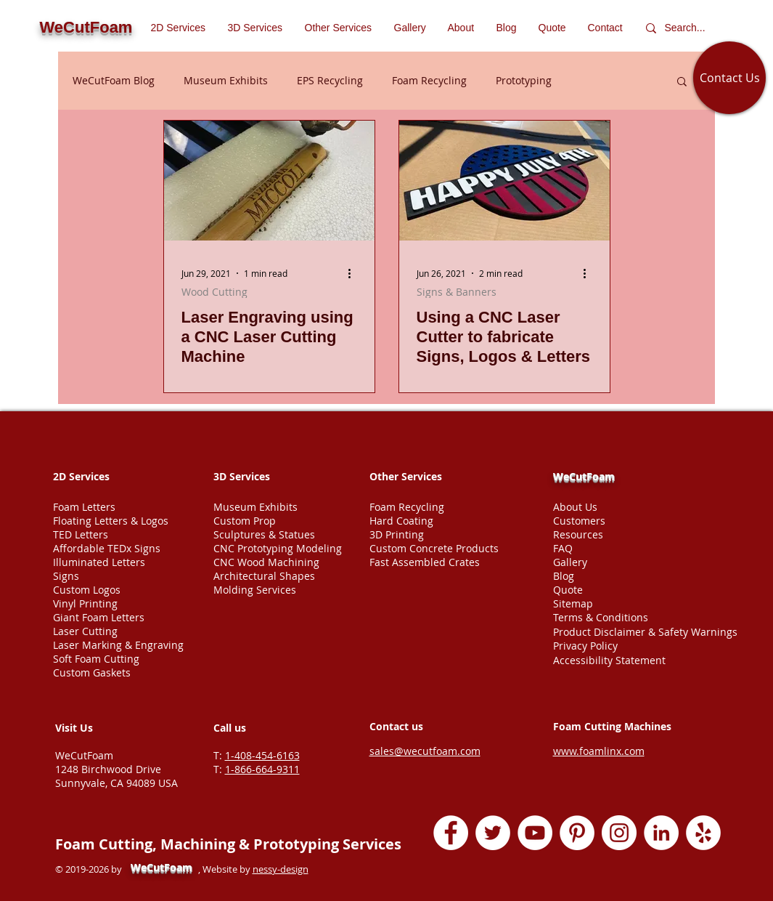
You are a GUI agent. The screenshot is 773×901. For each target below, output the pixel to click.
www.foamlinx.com (599, 751)
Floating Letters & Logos (110, 521)
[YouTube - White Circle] (535, 832)
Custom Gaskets (92, 672)
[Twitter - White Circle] (492, 832)
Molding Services (254, 590)
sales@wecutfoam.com (424, 751)
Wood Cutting (214, 292)
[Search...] (688, 28)
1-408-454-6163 (262, 755)
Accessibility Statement (609, 660)
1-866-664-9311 (262, 769)
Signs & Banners (456, 292)
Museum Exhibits (226, 80)
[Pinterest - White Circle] (577, 832)
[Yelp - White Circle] (703, 832)
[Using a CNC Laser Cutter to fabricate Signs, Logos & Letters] (504, 181)
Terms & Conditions (600, 617)
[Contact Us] (729, 77)
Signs (66, 576)
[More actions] (355, 273)
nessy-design (280, 869)
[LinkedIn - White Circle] (661, 832)
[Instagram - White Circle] (619, 832)
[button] (338, 27)
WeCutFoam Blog (114, 80)
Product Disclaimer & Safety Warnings (645, 632)
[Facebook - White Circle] (450, 832)
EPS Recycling (330, 80)
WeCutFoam (584, 476)
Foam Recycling (429, 80)
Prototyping (524, 80)
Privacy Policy (585, 645)
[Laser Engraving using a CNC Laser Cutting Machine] (269, 181)
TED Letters (80, 534)
